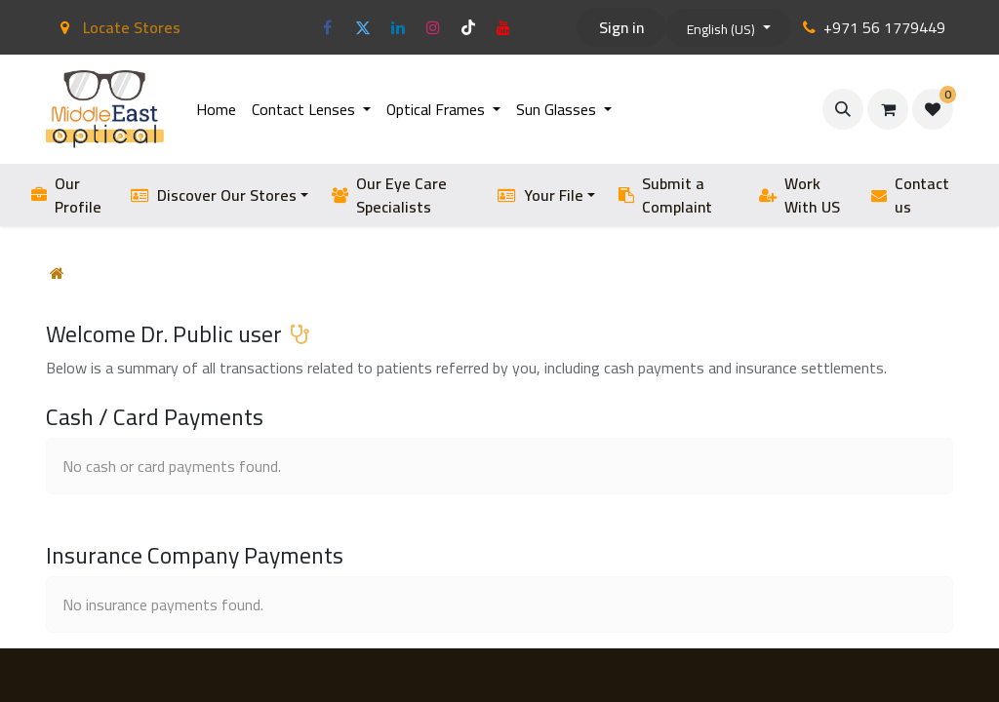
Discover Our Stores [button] (214, 195)
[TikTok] (468, 27)
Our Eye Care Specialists (389, 195)
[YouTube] (503, 27)
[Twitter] (363, 27)
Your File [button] (540, 195)
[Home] (57, 273)
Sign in (621, 27)
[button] (842, 109)
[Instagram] (433, 27)
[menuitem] (216, 109)
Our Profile (66, 195)
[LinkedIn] (398, 27)
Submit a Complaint (665, 195)
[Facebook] (327, 27)
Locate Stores (117, 27)
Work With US (799, 195)
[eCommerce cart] (887, 109)
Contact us (909, 195)
